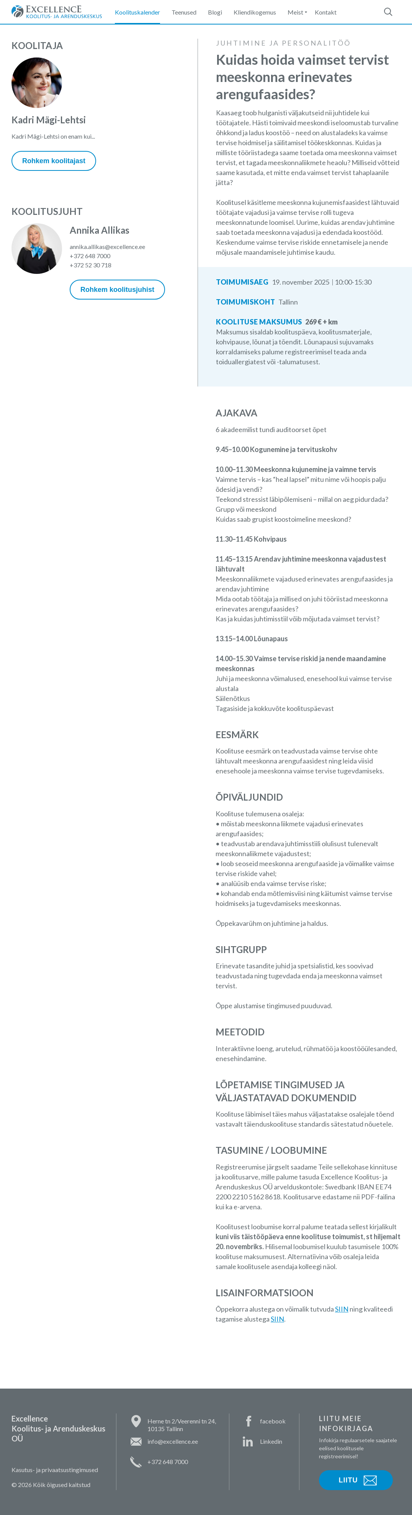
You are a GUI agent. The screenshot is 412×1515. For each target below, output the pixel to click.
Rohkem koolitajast (53, 161)
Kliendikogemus (255, 12)
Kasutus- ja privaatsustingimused (54, 1469)
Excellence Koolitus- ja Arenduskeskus (56, 11)
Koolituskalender (137, 12)
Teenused (184, 12)
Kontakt (326, 12)
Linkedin (271, 1441)
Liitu (348, 1480)
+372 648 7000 (90, 255)
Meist (295, 12)
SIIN (341, 1309)
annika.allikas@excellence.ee (107, 246)
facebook (273, 1421)
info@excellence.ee (172, 1441)
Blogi (215, 12)
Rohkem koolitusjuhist (117, 289)
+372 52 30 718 (90, 265)
